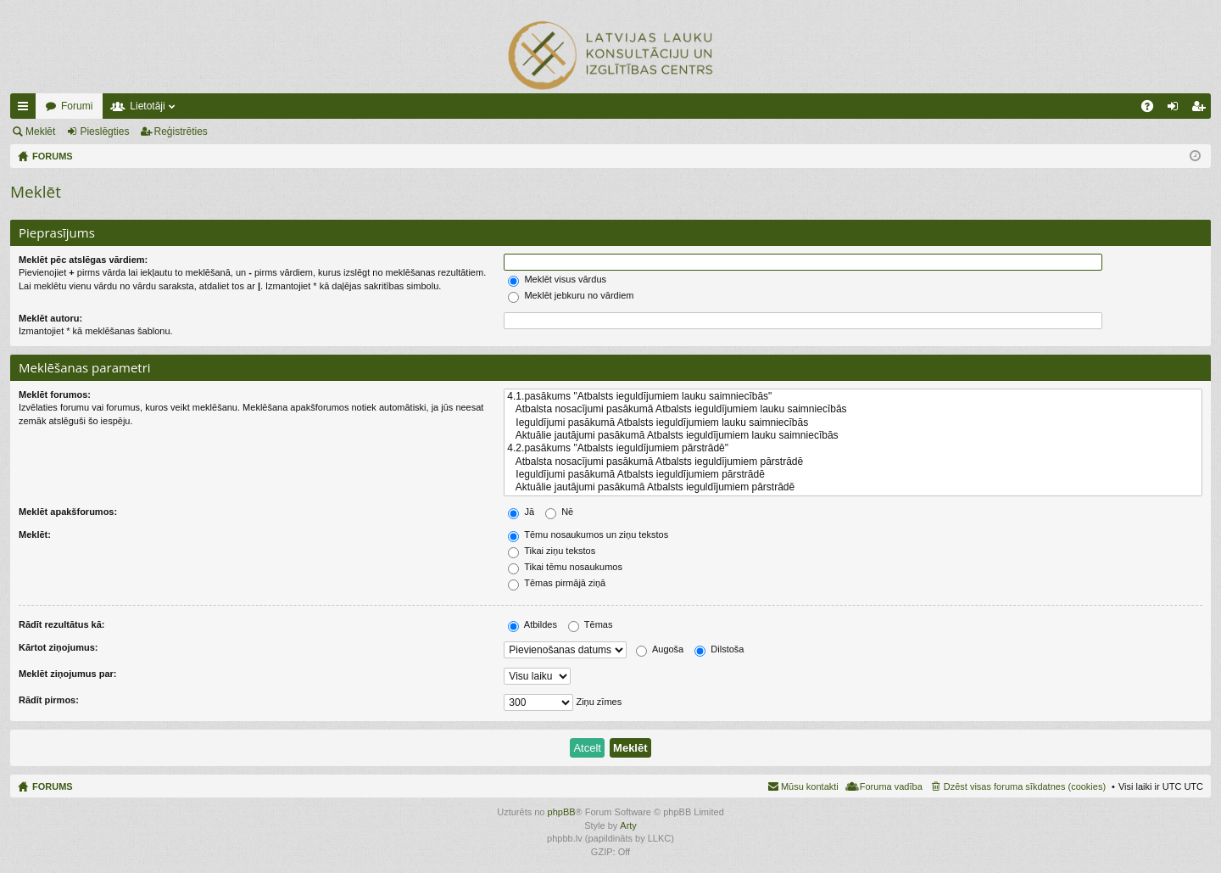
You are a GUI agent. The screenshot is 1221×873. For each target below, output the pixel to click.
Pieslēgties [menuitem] (1176, 109)
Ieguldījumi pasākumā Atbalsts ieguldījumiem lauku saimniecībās (853, 423)
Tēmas (590, 624)
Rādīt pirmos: (49, 700)
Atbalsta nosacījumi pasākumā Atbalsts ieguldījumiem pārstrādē (853, 462)
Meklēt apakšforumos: (68, 511)
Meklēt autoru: (50, 318)
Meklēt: (35, 534)
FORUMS (52, 786)
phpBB (562, 812)
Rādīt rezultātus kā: (61, 624)
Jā (521, 511)
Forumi (76, 106)
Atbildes (532, 624)
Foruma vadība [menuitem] (891, 786)
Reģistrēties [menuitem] (1201, 109)
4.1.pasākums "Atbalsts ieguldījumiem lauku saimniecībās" (853, 396)
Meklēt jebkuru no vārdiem (570, 295)
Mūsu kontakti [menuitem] (810, 786)
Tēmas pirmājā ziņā (556, 583)
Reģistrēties (181, 131)
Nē (559, 511)
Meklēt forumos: (55, 394)
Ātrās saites (26, 109)
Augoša (659, 649)
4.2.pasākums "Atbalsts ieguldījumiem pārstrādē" (853, 448)
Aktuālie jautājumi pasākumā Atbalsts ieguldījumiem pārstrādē (853, 487)
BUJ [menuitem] (1153, 109)
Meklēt (40, 131)
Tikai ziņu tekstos (551, 551)
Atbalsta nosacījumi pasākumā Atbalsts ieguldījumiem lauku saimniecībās (853, 409)
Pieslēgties (104, 131)
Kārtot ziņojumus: (58, 647)
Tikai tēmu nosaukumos (565, 567)
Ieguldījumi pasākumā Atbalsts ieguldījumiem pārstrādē (853, 474)
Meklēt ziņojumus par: (68, 674)
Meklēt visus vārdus (557, 279)
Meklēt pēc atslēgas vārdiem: (83, 260)
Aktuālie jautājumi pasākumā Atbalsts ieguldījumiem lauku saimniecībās (853, 435)
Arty (628, 825)
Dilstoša (719, 649)
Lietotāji (147, 106)
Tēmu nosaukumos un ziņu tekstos (588, 534)
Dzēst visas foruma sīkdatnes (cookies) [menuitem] (1025, 786)
